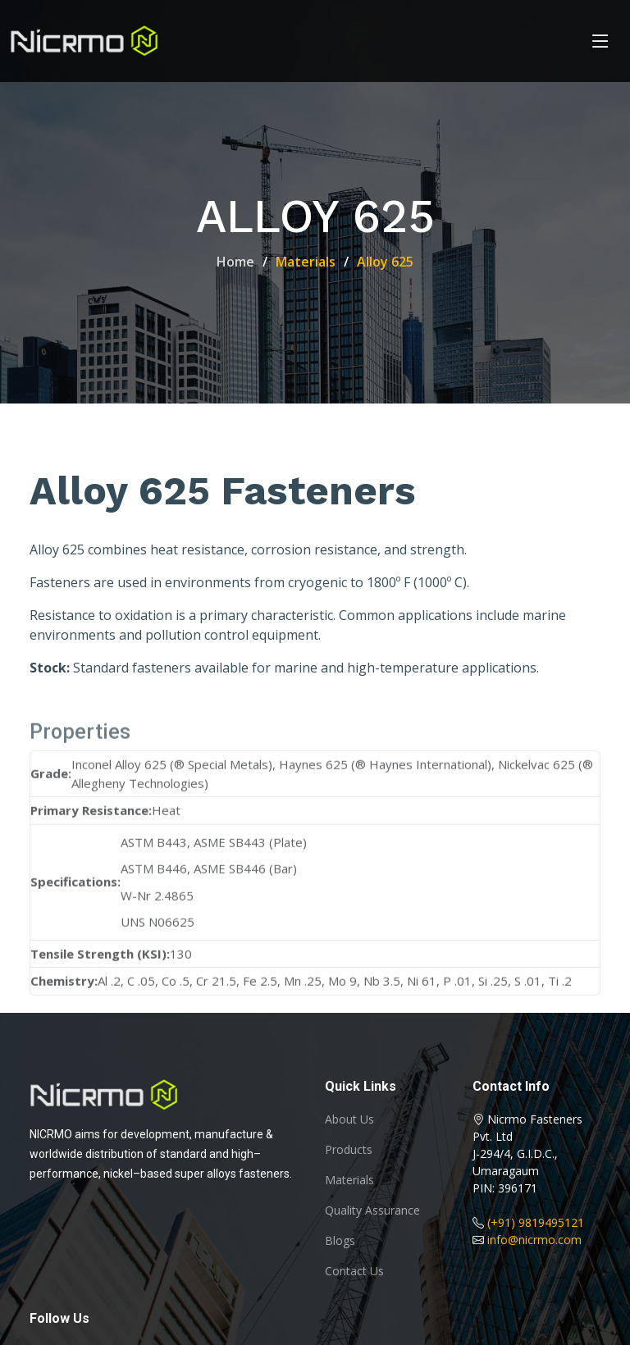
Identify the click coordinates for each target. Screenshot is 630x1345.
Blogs (340, 1241)
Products (348, 1150)
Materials (349, 1180)
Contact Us (354, 1271)
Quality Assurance (372, 1210)
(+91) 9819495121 (535, 1222)
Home (235, 262)
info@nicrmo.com (534, 1239)
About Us (349, 1119)
